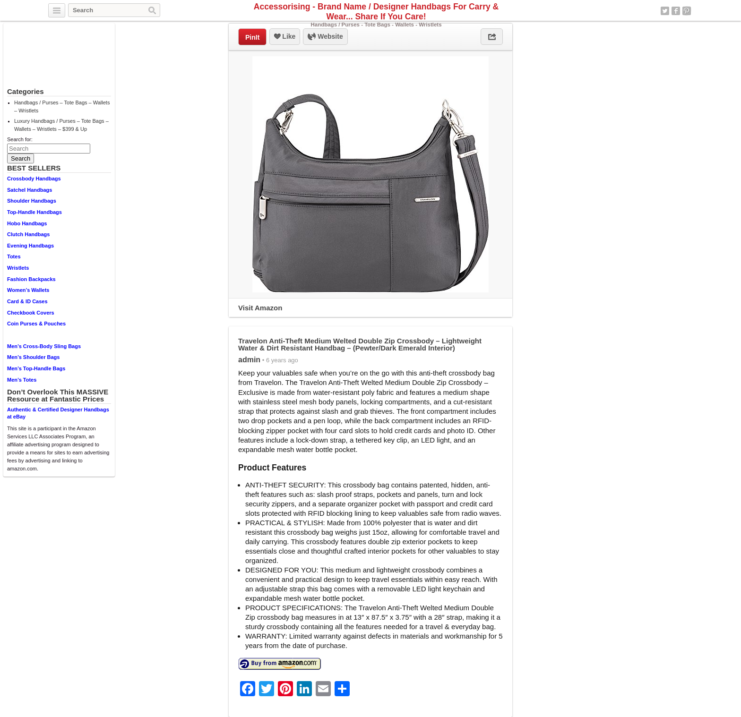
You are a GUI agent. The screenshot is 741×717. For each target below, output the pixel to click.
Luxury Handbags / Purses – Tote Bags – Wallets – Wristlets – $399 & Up (61, 125)
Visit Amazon (260, 308)
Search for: (20, 139)
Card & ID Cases (27, 301)
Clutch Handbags (28, 234)
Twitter (665, 11)
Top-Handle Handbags (34, 212)
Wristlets (18, 268)
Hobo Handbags (27, 223)
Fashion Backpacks (31, 279)
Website (325, 37)
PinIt (252, 37)
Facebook (676, 11)
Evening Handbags (30, 245)
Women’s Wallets (28, 290)
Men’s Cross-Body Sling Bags (44, 346)
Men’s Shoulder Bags (33, 357)
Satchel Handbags (29, 190)
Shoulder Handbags (31, 201)
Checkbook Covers (30, 313)
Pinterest (686, 11)
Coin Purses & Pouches (36, 323)
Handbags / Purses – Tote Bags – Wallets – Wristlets (62, 106)
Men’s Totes (21, 380)
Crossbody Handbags (34, 178)
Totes (14, 256)
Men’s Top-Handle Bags (36, 368)
